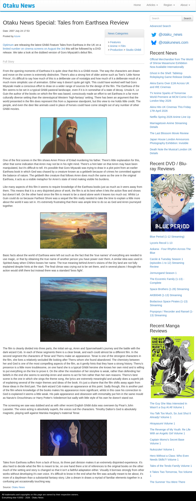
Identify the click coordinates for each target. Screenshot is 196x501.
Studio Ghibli (133, 49)
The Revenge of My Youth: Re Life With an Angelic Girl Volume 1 (170, 431)
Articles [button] (152, 4)
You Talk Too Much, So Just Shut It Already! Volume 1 (170, 415)
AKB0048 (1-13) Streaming (166, 295)
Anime (114, 46)
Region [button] (169, 4)
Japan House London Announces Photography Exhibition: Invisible (169, 141)
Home (137, 4)
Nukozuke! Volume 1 (162, 449)
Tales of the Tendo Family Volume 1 (171, 465)
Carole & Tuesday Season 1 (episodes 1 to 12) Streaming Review (167, 263)
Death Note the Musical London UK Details (171, 151)
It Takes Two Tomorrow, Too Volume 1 (171, 473)
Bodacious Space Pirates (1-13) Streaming (169, 303)
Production (116, 49)
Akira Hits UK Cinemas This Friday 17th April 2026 (170, 108)
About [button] (185, 4)
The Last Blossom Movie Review (169, 133)
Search (187, 18)
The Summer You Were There (167, 482)
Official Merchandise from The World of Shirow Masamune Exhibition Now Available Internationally (171, 63)
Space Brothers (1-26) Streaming (169, 289)
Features (115, 42)
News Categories (118, 33)
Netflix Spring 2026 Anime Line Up (170, 116)
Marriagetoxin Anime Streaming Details (168, 125)
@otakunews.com (173, 42)
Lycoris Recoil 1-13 (161, 242)
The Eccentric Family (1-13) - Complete (167, 280)
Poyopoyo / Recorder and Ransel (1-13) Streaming (171, 313)
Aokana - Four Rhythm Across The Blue (170, 250)
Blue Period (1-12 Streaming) (167, 236)
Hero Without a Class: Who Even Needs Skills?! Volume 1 (169, 457)
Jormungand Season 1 (163, 272)
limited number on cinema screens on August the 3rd (34, 48)
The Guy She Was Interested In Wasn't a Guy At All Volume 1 (168, 405)
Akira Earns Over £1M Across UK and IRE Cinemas (169, 85)
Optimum (8, 44)
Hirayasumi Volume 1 (162, 423)
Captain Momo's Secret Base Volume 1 (167, 441)
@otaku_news (170, 34)
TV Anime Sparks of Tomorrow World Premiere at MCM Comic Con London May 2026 (171, 97)
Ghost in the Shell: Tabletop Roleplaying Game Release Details (170, 75)
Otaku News (18, 487)
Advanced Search (160, 26)
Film (123, 46)
